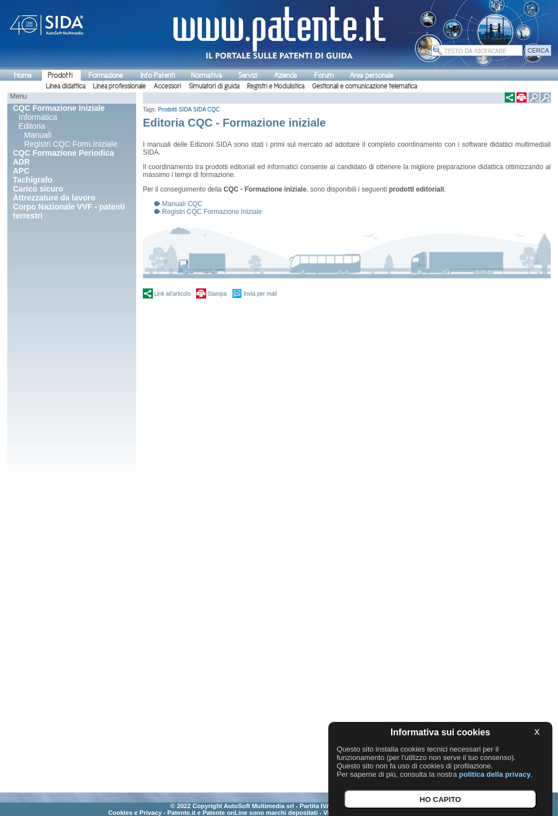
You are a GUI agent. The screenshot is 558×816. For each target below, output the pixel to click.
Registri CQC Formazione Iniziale (212, 212)
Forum (323, 75)
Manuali (38, 134)
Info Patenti (158, 75)
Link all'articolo (172, 294)
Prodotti (60, 75)
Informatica (37, 117)
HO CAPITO (440, 799)
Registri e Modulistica (275, 86)
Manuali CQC (182, 204)
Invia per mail (260, 294)
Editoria (31, 126)
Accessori (167, 86)
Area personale (371, 75)
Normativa (206, 75)
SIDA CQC (206, 109)
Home (22, 75)
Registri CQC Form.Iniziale (70, 143)
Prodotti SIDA (175, 109)
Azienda (285, 75)
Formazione (106, 75)
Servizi (247, 75)
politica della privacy (495, 774)
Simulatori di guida (214, 86)
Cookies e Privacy (135, 812)
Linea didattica (65, 86)
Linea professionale (119, 86)
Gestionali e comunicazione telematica (364, 86)
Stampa (216, 294)
